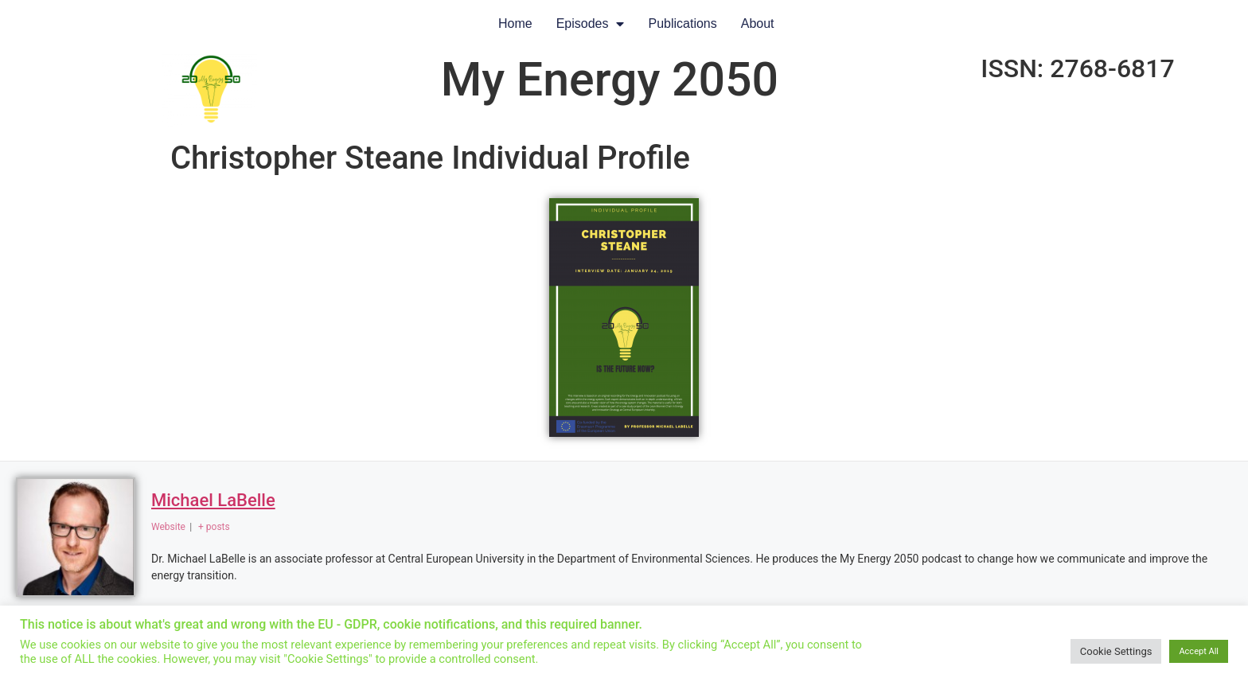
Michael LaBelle (213, 500)
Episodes (590, 24)
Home (515, 23)
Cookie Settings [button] (1116, 651)
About (757, 23)
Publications (682, 23)
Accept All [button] (1199, 651)
